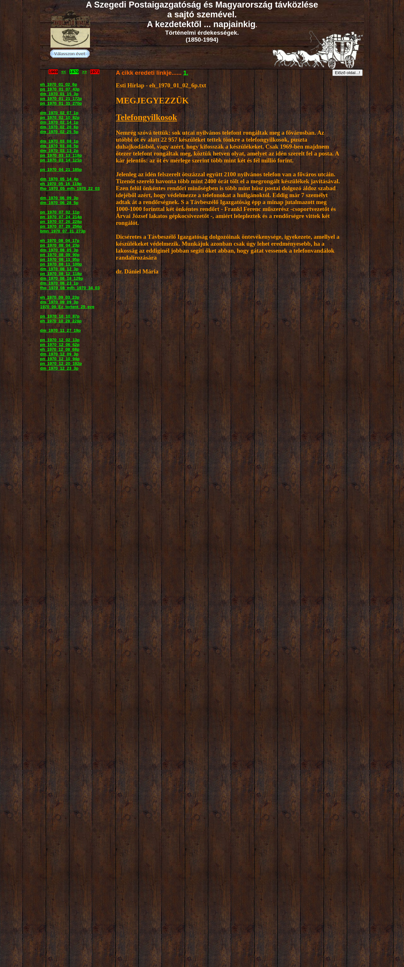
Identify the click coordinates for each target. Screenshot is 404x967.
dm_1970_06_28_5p (59, 202)
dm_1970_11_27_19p (60, 330)
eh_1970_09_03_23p (59, 297)
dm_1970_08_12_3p (59, 269)
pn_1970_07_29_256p (61, 226)
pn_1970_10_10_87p (60, 316)
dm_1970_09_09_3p (59, 302)
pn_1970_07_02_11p (60, 212)
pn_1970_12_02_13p (60, 339)
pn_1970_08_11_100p (61, 264)
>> (84, 71)
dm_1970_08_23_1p (59, 283)
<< (63, 71)
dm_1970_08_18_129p (61, 278)
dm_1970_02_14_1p (59, 122)
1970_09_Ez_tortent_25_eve (67, 306)
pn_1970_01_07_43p (60, 89)
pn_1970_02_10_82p (60, 117)
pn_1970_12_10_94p (60, 358)
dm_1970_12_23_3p (59, 368)
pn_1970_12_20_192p (61, 363)
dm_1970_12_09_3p (59, 354)
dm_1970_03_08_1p (59, 141)
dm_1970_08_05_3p (59, 250)
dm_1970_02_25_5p (59, 131)
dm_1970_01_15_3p (59, 93)
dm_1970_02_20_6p (59, 127)
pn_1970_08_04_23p (60, 245)
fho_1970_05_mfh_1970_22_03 (70, 188)
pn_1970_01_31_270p (61, 103)
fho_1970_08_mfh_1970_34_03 (70, 287)
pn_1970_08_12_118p (61, 273)
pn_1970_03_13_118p (61, 155)
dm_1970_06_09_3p (59, 198)
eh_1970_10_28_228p (61, 321)
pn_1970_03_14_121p (61, 160)
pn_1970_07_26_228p (61, 221)
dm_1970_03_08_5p (59, 146)
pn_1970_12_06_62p (60, 344)
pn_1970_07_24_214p (61, 216)
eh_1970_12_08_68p (59, 349)
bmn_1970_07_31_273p (63, 231)
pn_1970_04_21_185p (61, 169)
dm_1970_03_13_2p (59, 150)
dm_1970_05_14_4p (59, 179)
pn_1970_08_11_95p (60, 259)
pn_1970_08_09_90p (60, 254)
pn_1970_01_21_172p (61, 98)
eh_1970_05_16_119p (61, 183)
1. (185, 72)
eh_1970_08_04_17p (59, 240)
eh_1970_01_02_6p (58, 84)
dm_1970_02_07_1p (59, 112)
